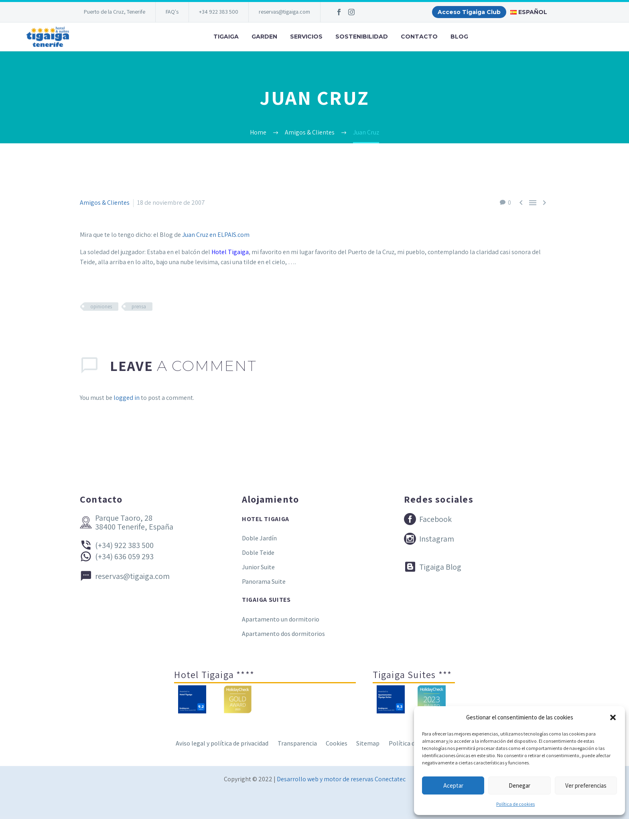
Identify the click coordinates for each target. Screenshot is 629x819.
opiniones (101, 306)
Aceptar (453, 785)
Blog (459, 36)
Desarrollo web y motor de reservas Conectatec (341, 779)
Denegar (519, 785)
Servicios (306, 36)
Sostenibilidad (361, 36)
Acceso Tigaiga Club (469, 12)
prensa (139, 306)
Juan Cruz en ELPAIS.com (216, 234)
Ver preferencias (586, 785)
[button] (613, 717)
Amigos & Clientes (105, 202)
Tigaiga (226, 36)
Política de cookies (515, 804)
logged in (127, 397)
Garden (264, 36)
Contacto (419, 36)
